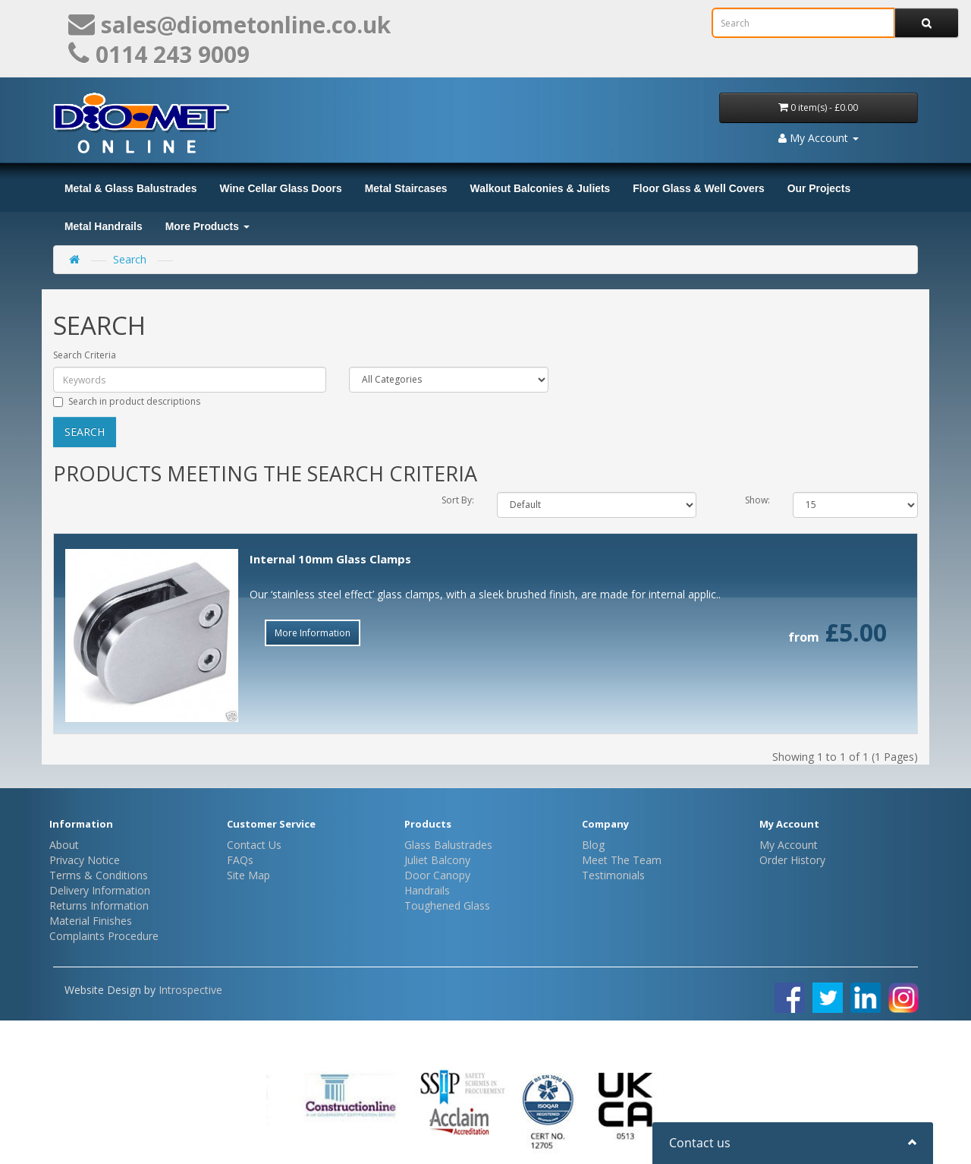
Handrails (427, 890)
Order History (792, 860)
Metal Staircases (406, 188)
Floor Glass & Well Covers (698, 188)
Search (129, 259)
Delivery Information (99, 890)
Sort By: (458, 500)
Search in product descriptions (126, 401)
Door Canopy (437, 875)
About (64, 845)
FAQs (240, 860)
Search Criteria (84, 355)
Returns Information (99, 905)
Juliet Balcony (437, 860)
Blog (593, 845)
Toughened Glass (447, 905)
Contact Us (254, 845)
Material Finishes (90, 920)
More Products (207, 226)
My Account (788, 845)
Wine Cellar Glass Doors (280, 188)
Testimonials (613, 875)
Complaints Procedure (104, 936)
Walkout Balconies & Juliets (540, 188)
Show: (757, 500)
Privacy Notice (84, 860)
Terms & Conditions (98, 875)
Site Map (248, 875)
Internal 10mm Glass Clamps (330, 558)
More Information (312, 632)
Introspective (190, 990)
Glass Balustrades (448, 845)
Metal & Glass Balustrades (130, 188)
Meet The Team (621, 860)
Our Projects (818, 188)
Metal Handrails (103, 226)
